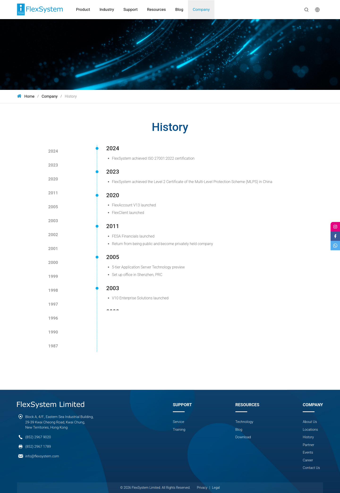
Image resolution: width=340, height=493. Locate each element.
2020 (53, 178)
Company (50, 96)
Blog (238, 429)
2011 (53, 192)
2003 (53, 220)
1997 (53, 304)
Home (25, 96)
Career (308, 460)
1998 (53, 290)
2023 (53, 165)
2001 (53, 248)
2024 (53, 151)
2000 (53, 262)
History (71, 96)
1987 (53, 345)
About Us (310, 422)
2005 (53, 206)
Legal (216, 487)
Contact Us (311, 468)
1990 (53, 332)
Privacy (202, 487)
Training (179, 429)
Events (308, 452)
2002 (53, 234)
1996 (53, 318)
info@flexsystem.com (42, 456)
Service (178, 422)
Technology (244, 422)
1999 (53, 276)
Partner (308, 445)
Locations (310, 429)
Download (243, 437)
